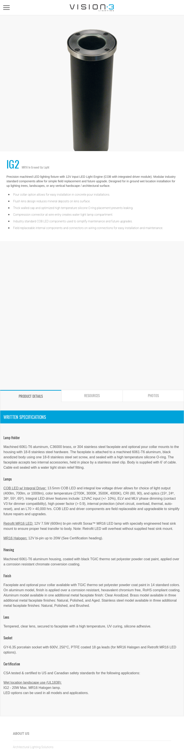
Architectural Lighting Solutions (33, 747)
